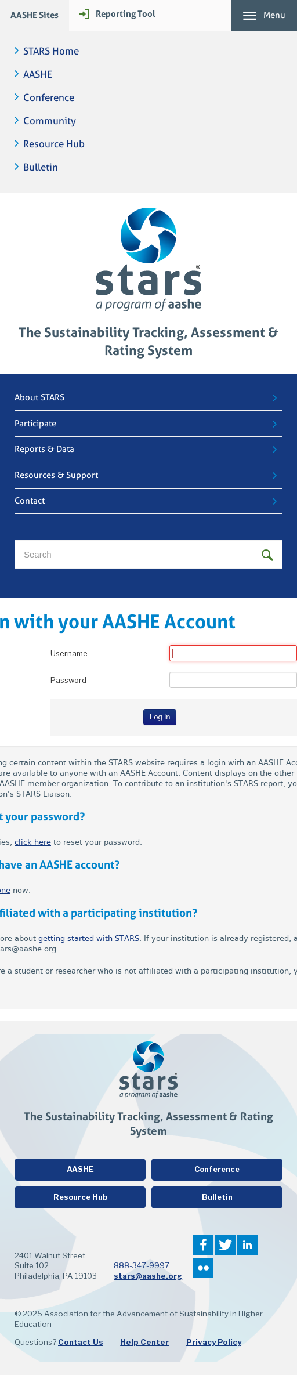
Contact (30, 500)
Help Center (144, 1342)
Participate (35, 423)
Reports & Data (44, 449)
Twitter (225, 1245)
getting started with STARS (88, 938)
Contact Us (80, 1342)
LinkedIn (247, 1245)
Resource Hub (54, 144)
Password (68, 680)
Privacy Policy (213, 1342)
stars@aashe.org (148, 1275)
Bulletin (40, 167)
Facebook (203, 1245)
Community (49, 121)
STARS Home (51, 51)
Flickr (203, 1268)
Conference (48, 98)
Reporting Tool (125, 13)
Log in (160, 716)
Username (69, 653)
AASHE (37, 74)
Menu (274, 15)
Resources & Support (56, 475)
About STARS (39, 397)
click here (33, 842)
